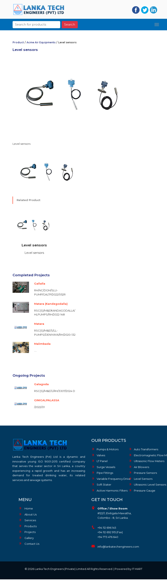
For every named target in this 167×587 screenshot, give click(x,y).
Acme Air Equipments (41, 42)
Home (26, 508)
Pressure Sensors (143, 472)
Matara (39, 323)
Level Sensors (140, 478)
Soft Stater (101, 484)
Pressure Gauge (142, 490)
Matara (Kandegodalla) (51, 303)
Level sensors (34, 245)
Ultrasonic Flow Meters (146, 461)
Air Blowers (139, 467)
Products (28, 526)
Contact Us (29, 543)
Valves (98, 455)
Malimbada (42, 343)
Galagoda (41, 384)
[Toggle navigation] (156, 24)
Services (27, 520)
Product (18, 42)
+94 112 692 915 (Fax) (110, 532)
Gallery (26, 538)
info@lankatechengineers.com (118, 546)
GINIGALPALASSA (46, 400)
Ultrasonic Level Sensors (146, 484)
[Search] (36, 24)
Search (69, 24)
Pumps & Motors (104, 449)
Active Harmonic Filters (109, 490)
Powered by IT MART (128, 569)
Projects (27, 532)
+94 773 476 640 (107, 537)
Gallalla (39, 283)
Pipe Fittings (102, 472)
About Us (28, 514)
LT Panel (99, 461)
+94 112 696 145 (106, 527)
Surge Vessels (103, 467)
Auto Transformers (143, 449)
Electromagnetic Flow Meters (146, 455)
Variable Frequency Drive (109, 478)
